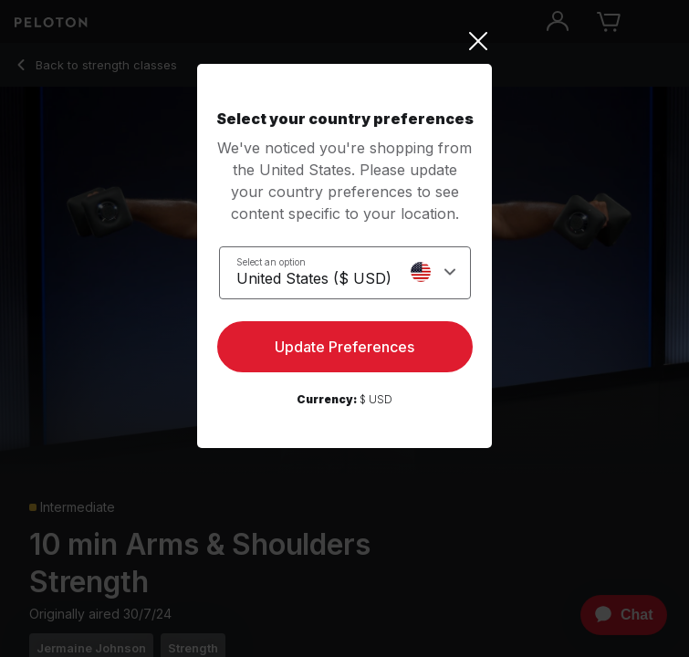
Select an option (271, 261)
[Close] (344, 41)
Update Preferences (344, 347)
